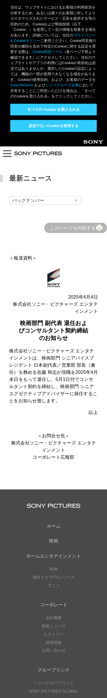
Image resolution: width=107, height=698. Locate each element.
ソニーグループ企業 (62, 85)
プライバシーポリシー (54, 666)
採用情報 (54, 506)
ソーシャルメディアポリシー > (53, 649)
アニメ (54, 449)
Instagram (63, 613)
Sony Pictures (21, 85)
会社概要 (54, 481)
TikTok (82, 613)
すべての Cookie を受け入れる (53, 109)
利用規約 (54, 671)
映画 (53, 404)
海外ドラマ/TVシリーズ (54, 440)
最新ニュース (54, 489)
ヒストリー (54, 497)
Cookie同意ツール (53, 677)
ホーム (53, 389)
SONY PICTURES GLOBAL (53, 554)
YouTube (44, 613)
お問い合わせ (54, 514)
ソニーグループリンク (54, 546)
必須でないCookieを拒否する (53, 126)
